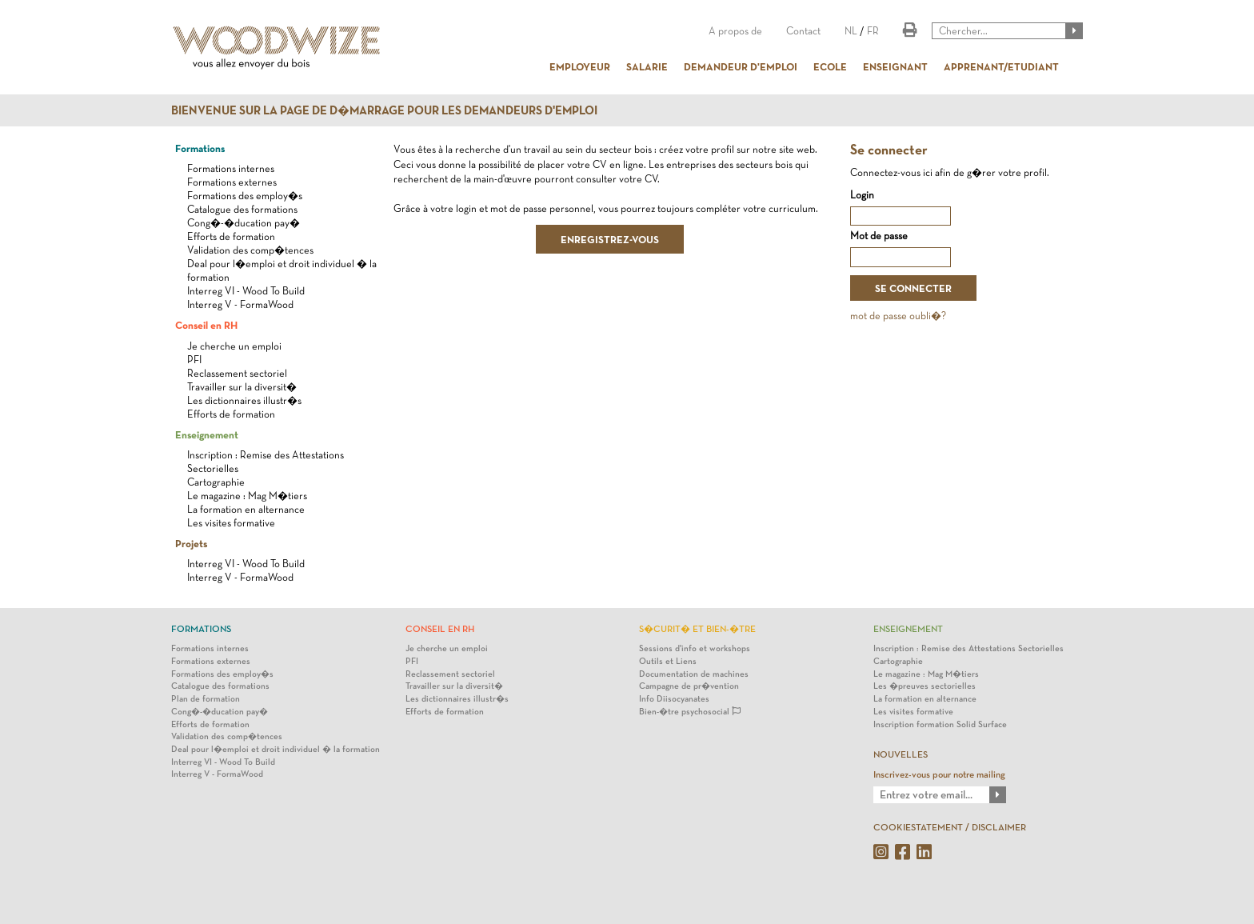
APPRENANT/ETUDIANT (1001, 66)
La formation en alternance (246, 509)
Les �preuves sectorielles (924, 686)
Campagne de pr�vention (689, 686)
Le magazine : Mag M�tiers (247, 496)
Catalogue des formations (242, 209)
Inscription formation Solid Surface (940, 724)
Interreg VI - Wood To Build (246, 291)
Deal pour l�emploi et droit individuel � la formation (275, 749)
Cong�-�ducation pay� (243, 223)
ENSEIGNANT (895, 66)
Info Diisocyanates (674, 699)
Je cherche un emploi (234, 346)
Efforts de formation (231, 236)
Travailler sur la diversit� (242, 387)
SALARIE (647, 66)
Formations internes (230, 168)
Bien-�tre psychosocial (690, 711)
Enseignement (206, 434)
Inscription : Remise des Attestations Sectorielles (968, 648)
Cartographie (216, 482)
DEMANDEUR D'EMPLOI (740, 66)
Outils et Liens (668, 661)
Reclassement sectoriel (237, 373)
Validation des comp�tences (250, 250)
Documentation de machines (694, 674)
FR (873, 31)
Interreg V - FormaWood (240, 304)
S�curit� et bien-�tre (697, 628)
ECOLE (830, 66)
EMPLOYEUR (579, 66)
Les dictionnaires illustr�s (244, 400)
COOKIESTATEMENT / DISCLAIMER (949, 827)
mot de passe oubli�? (898, 316)
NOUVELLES (900, 754)
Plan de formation (205, 699)
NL (851, 31)
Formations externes (232, 182)
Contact (803, 31)
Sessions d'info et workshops (694, 648)
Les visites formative (231, 523)
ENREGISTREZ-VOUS (610, 239)
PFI (194, 360)
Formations (200, 148)
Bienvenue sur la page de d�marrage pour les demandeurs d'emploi (384, 110)
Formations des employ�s (244, 196)
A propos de (735, 31)
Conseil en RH (206, 324)
